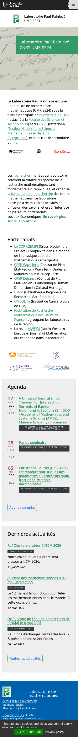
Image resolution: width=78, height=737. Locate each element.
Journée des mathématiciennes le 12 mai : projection (36, 580)
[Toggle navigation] (73, 4)
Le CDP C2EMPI (26, 246)
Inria (13, 142)
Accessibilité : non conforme (19, 701)
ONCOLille (22, 301)
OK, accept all (28, 732)
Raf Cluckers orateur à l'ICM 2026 (34, 546)
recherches (22, 175)
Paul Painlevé (28, 708)
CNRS (43, 124)
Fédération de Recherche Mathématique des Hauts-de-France (37, 315)
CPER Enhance (25, 278)
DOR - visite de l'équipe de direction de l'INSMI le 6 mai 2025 (38, 621)
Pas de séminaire (32, 443)
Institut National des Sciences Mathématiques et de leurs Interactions (31, 133)
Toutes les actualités (25, 658)
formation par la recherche (32, 193)
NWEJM (34, 328)
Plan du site (9, 708)
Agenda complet (22, 507)
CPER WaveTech (26, 264)
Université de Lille (54, 115)
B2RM (18, 292)
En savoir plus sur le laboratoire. (36, 218)
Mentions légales (13, 704)
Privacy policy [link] (54, 732)
